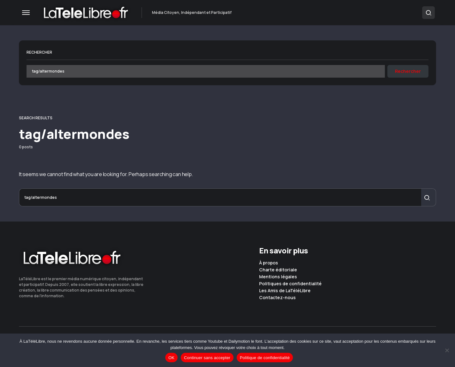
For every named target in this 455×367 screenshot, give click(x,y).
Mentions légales (278, 277)
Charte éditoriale (278, 270)
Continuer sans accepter (207, 357)
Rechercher (39, 52)
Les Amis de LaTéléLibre (285, 290)
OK (171, 357)
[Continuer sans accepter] (447, 350)
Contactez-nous (277, 297)
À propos (268, 263)
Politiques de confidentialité (290, 283)
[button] (26, 12)
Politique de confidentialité (265, 357)
